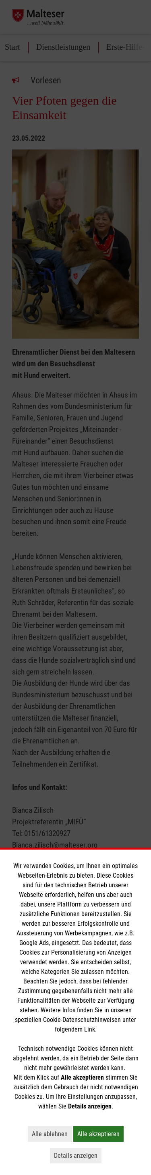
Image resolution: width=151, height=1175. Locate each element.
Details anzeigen (77, 1155)
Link (89, 1029)
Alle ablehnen (52, 1134)
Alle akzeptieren (100, 1134)
